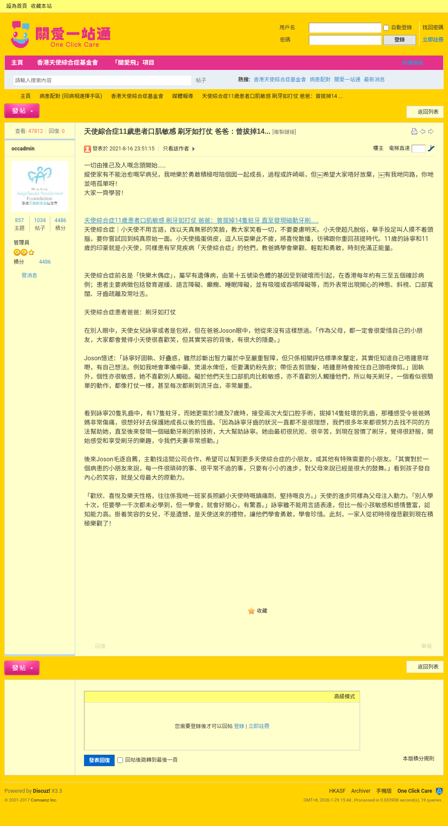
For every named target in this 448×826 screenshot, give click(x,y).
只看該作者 (176, 149)
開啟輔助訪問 (431, 6)
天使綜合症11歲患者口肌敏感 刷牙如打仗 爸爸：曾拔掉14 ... (272, 96)
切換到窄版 (439, 6)
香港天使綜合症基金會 (67, 62)
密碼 (285, 40)
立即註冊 (433, 40)
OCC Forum (7, 96)
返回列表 (428, 112)
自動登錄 (397, 27)
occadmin (23, 149)
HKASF (337, 791)
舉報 (426, 646)
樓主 (378, 148)
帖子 (201, 80)
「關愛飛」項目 (133, 62)
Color (99, 696)
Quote (132, 696)
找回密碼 (433, 27)
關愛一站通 (347, 80)
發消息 (29, 275)
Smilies (154, 696)
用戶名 (287, 27)
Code (143, 696)
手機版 (384, 791)
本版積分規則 (418, 759)
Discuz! (41, 791)
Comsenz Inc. (44, 800)
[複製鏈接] (284, 132)
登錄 (239, 726)
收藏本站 (41, 6)
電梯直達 (399, 148)
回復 (100, 646)
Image (110, 696)
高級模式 (344, 697)
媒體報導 (182, 96)
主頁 (17, 62)
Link (121, 696)
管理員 (21, 243)
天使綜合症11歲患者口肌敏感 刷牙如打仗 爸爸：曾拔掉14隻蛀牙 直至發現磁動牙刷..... (201, 220)
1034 (40, 220)
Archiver (361, 791)
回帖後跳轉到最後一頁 (147, 760)
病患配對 (320, 80)
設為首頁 (16, 6)
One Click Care (414, 791)
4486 (60, 220)
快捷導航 (412, 63)
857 (19, 220)
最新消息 (374, 80)
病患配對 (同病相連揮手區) (70, 96)
